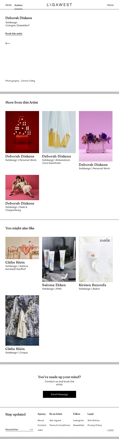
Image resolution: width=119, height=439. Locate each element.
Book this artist (13, 33)
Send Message (59, 394)
